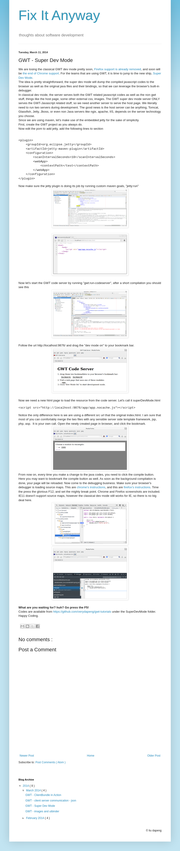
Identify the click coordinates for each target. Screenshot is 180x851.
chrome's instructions (91, 487)
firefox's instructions (137, 487)
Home (90, 755)
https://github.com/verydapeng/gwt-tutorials (82, 611)
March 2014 (34, 790)
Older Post (153, 755)
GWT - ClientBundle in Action (43, 795)
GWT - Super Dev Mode (40, 805)
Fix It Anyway (59, 15)
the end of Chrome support (41, 73)
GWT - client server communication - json (50, 800)
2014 (26, 785)
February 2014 (35, 818)
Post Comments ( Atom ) (50, 762)
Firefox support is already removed (117, 69)
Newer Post (27, 755)
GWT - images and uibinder (42, 811)
